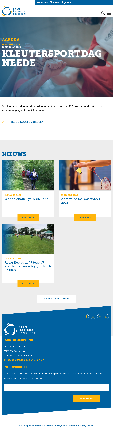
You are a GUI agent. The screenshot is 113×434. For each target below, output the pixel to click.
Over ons (42, 2)
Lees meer (28, 218)
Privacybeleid (60, 426)
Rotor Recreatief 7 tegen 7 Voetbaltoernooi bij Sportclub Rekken (27, 266)
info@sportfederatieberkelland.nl (24, 360)
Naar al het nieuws (56, 299)
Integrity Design (85, 426)
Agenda (66, 2)
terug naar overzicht (27, 122)
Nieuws (54, 2)
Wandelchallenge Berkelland (26, 199)
